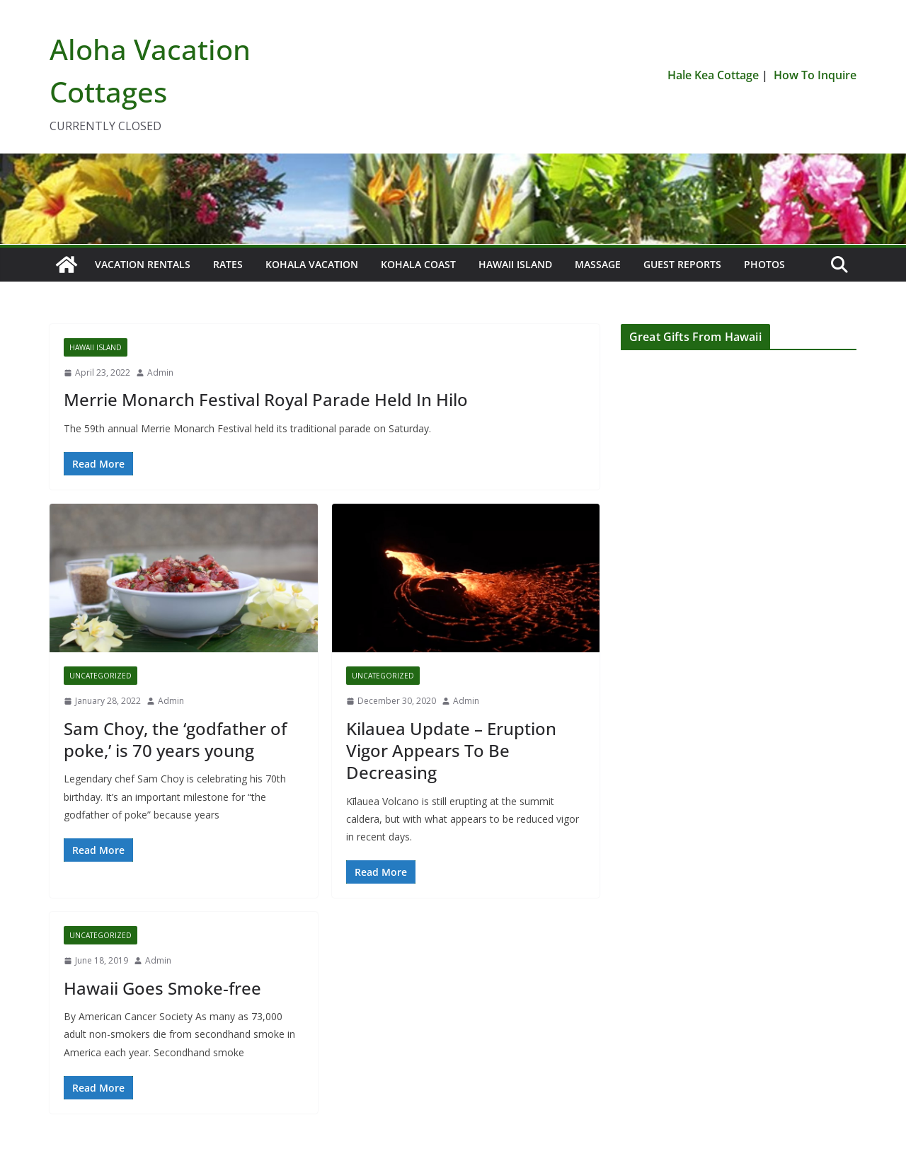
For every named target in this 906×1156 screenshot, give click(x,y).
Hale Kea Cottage (713, 75)
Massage (598, 264)
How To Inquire (815, 75)
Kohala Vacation (311, 264)
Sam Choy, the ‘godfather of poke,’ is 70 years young (175, 739)
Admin (160, 372)
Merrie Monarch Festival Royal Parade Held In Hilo (266, 399)
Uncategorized (100, 676)
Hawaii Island (515, 264)
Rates (228, 264)
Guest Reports (682, 264)
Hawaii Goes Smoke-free (162, 988)
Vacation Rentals (142, 264)
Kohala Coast (418, 264)
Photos (764, 264)
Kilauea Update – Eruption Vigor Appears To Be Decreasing (451, 750)
